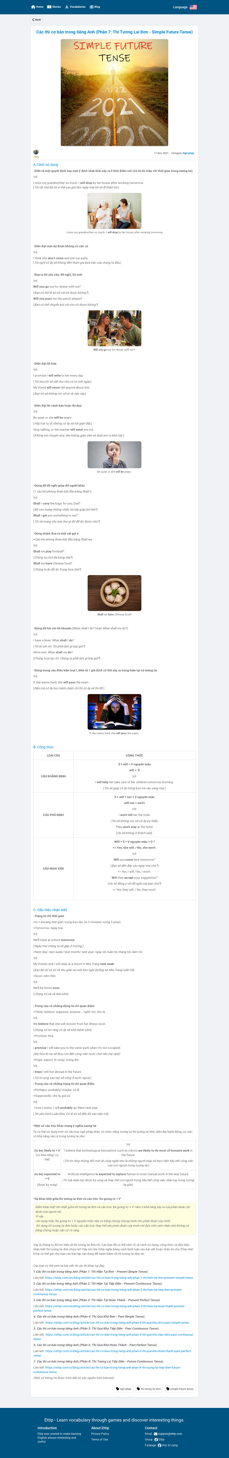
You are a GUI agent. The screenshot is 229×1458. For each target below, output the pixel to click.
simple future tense (182, 1389)
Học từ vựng (169, 1445)
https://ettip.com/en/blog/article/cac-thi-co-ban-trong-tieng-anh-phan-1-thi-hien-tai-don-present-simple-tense (119, 1277)
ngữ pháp (125, 1389)
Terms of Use (99, 1439)
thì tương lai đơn (150, 1389)
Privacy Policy (100, 1433)
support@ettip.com (169, 1433)
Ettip (161, 1439)
